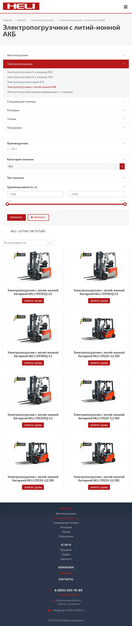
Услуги (66, 544)
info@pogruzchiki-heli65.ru (68, 610)
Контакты (66, 579)
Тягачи (11, 119)
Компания (66, 567)
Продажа (66, 549)
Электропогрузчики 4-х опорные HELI (30, 77)
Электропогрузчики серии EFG (25, 82)
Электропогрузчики (20, 64)
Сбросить (40, 217)
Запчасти (66, 558)
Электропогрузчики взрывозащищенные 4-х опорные (40, 91)
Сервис (66, 554)
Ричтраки (13, 110)
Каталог (66, 508)
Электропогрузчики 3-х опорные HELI (30, 72)
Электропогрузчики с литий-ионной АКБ (31, 86)
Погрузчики (14, 127)
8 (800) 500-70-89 (68, 590)
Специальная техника (21, 101)
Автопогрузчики (17, 55)
